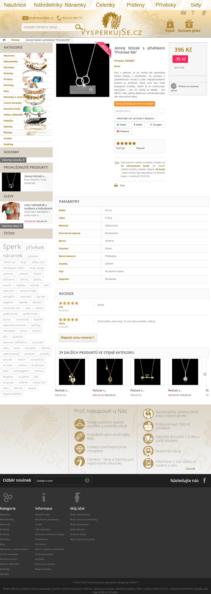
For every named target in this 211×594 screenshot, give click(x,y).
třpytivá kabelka (12, 394)
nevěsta (38, 371)
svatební (24, 273)
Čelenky (105, 5)
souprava (8, 382)
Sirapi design (37, 268)
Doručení (40, 544)
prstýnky (45, 354)
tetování (7, 359)
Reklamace (41, 539)
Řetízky (16, 40)
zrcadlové (23, 376)
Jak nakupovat (193, 12)
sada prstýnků (11, 354)
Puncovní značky (45, 564)
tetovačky (30, 348)
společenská (10, 314)
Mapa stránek (43, 569)
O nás (38, 524)
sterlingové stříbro (13, 268)
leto (5, 336)
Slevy (9, 196)
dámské (37, 302)
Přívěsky (166, 5)
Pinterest (123, 131)
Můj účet (77, 508)
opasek (32, 388)
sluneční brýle (28, 291)
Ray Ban (41, 296)
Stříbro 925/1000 (13, 114)
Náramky (75, 5)
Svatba (8, 138)
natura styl (39, 382)
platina (39, 308)
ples (46, 285)
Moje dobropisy (79, 524)
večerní (36, 331)
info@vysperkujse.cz (41, 17)
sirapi (23, 262)
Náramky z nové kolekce (18, 97)
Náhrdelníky (47, 5)
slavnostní (9, 291)
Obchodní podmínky (47, 519)
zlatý (27, 308)
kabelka (20, 285)
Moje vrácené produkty (83, 519)
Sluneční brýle (12, 108)
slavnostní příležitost (15, 342)
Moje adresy (77, 529)
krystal (6, 319)
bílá (36, 376)
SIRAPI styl (9, 262)
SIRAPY (133, 582)
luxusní (7, 285)
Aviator (22, 359)
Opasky (8, 126)
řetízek (38, 273)
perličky (35, 325)
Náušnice (15, 5)
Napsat (140, 148)
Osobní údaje (78, 534)
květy (6, 348)
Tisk (122, 185)
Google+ (156, 124)
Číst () (120, 148)
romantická (37, 359)
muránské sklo (11, 308)
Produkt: (119, 60)
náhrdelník (9, 331)
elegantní (8, 302)
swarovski (25, 296)
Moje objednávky (80, 514)
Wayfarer (8, 376)
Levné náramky (13, 102)
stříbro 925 (38, 262)
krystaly (34, 285)
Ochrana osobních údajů (49, 534)
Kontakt (39, 559)
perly (17, 348)
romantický (22, 319)
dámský (18, 388)
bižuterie (33, 256)
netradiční (9, 296)
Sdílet (138, 124)
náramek (12, 255)
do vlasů (8, 365)
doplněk (38, 319)
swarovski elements (14, 325)
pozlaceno (9, 279)
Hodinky (8, 144)
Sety (196, 5)
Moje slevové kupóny (82, 539)
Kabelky (8, 120)
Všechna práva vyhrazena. (102, 582)
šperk (12, 246)
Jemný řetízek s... (35, 176)
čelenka (45, 348)
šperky (37, 279)
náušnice (8, 273)
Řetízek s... (62, 390)
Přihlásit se (204, 12)
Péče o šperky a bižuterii (49, 549)
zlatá (5, 371)
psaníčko (18, 336)
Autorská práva (44, 554)
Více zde (190, 468)
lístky (6, 388)
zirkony (24, 279)
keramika (37, 342)
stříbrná (23, 382)
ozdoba (22, 365)
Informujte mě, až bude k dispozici (135, 118)
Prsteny (136, 5)
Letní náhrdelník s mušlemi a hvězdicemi (38, 206)
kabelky (23, 302)
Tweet (121, 124)
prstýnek (30, 354)
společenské (30, 314)
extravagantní (21, 371)
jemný (23, 331)
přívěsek (35, 247)
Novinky (11, 152)
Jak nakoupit (42, 529)
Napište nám (183, 12)
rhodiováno (37, 365)
